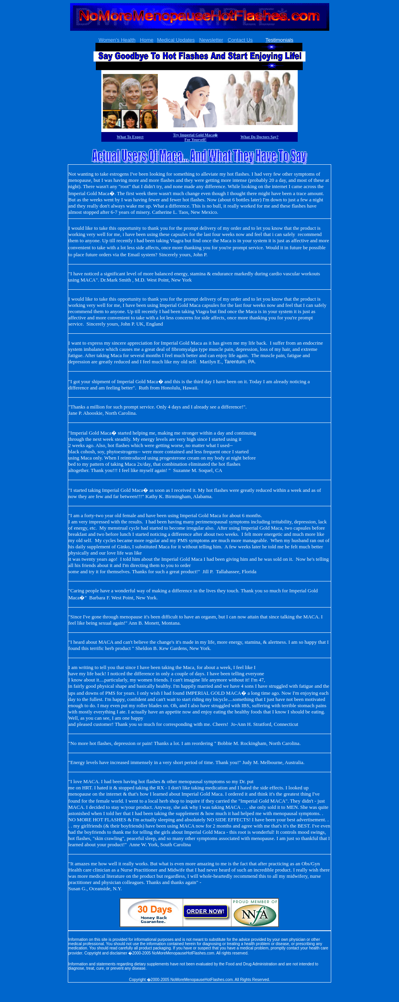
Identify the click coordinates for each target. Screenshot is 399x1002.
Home (147, 40)
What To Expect (130, 137)
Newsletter (211, 40)
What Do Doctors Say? (259, 137)
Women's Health (117, 40)
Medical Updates (176, 40)
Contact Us (240, 40)
